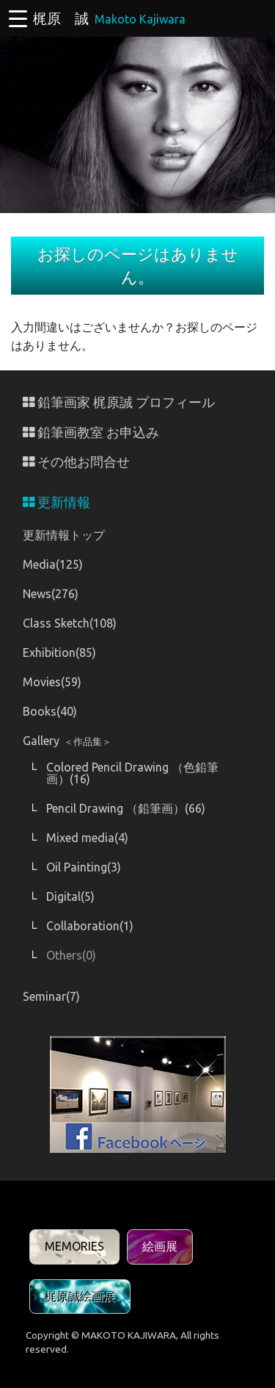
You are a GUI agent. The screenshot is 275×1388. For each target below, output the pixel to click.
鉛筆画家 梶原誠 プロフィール (119, 402)
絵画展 (159, 1246)
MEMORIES (74, 1246)
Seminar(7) (51, 996)
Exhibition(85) (59, 652)
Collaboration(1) (89, 925)
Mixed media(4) (87, 837)
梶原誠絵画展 (80, 1296)
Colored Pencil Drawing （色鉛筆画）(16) (132, 772)
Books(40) (50, 711)
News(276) (50, 593)
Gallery (67, 740)
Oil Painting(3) (83, 867)
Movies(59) (52, 681)
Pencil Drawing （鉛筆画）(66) (125, 808)
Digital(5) (70, 896)
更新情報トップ (64, 535)
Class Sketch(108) (70, 623)
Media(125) (53, 564)
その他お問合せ (76, 462)
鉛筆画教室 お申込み (91, 432)
